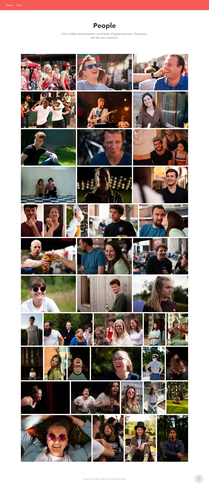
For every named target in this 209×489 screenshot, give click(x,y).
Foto (19, 5)
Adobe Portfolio (100, 479)
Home (9, 5)
